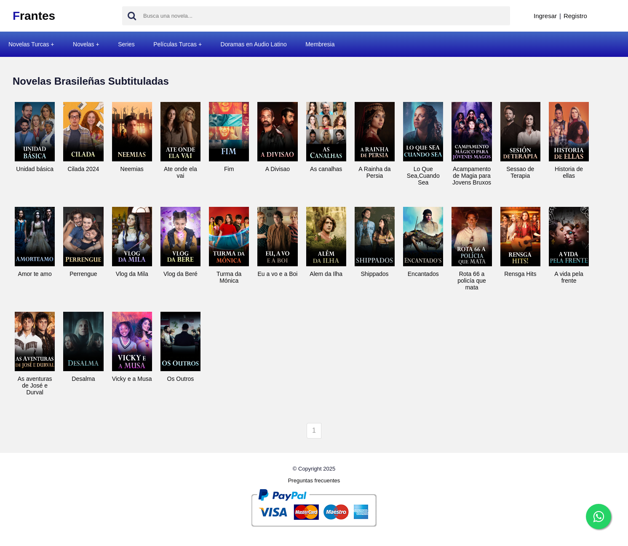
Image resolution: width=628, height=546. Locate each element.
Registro (575, 15)
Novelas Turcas (28, 44)
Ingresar (545, 15)
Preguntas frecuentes (314, 480)
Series (126, 44)
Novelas (83, 44)
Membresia (319, 44)
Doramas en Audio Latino (254, 44)
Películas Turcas (175, 44)
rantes (34, 15)
